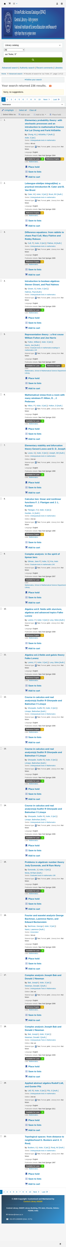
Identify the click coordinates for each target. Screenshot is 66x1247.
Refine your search (34, 80)
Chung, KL (32, 134)
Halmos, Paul (33, 292)
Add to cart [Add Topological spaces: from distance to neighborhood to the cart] (32, 1184)
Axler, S (30, 138)
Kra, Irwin (54, 561)
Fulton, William (34, 342)
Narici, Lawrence (35, 929)
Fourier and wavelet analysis (44, 918)
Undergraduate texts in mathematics (43, 140)
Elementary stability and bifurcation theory (45, 447)
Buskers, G (32, 1147)
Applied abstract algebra (44, 1085)
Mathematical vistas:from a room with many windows (45, 398)
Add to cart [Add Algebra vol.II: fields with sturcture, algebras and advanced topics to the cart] (32, 648)
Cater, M (31, 194)
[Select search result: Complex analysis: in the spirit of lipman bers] (1, 553)
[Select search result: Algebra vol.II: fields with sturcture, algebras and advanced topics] (1, 608)
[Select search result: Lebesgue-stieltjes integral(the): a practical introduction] (1, 183)
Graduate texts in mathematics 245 (42, 564)
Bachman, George (35, 926)
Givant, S (31, 289)
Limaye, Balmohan (35, 711)
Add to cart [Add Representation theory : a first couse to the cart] (32, 388)
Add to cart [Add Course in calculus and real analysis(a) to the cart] (32, 742)
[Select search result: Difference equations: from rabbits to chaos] (1, 232)
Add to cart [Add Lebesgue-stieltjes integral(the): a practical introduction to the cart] (32, 225)
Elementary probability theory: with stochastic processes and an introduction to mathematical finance (44, 125)
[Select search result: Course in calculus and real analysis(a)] (1, 697)
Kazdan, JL (32, 513)
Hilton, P (31, 406)
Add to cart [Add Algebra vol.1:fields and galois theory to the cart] (32, 690)
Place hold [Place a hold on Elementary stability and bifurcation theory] (32, 482)
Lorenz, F (32, 620)
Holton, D (55, 406)
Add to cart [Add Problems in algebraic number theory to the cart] (32, 909)
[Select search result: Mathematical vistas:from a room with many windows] (1, 394)
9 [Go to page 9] (34, 99)
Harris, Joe (32, 345)
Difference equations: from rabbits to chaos (44, 235)
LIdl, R (30, 1091)
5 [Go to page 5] (19, 99)
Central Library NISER (5, 4)
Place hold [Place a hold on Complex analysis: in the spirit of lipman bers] (32, 592)
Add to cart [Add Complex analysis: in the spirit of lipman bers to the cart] (32, 602)
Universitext (34, 932)
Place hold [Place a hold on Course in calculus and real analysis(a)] (32, 789)
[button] (9, 3)
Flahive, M (54, 243)
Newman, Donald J (35, 986)
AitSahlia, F (46, 134)
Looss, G (31, 453)
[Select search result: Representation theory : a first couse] (1, 334)
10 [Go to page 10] (39, 99)
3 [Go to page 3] (11, 99)
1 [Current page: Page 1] (3, 99)
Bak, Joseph (33, 983)
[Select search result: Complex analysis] (1, 975)
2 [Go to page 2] (7, 99)
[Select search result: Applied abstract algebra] (1, 1082)
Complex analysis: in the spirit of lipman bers (42, 556)
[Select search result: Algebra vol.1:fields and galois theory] (1, 654)
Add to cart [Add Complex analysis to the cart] (32, 1020)
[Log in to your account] (57, 3)
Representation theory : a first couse (44, 336)
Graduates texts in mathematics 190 (42, 875)
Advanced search (10, 68)
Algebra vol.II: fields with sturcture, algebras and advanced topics (44, 612)
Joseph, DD (57, 453)
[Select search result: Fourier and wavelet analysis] (1, 915)
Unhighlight (8, 110)
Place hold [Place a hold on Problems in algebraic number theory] (32, 899)
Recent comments (44, 68)
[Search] (33, 59)
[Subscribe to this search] (50, 85)
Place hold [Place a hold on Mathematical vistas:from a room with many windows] (32, 429)
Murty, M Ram (33, 873)
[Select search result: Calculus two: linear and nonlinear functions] (1, 498)
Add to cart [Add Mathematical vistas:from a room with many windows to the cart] (32, 439)
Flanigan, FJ (33, 510)
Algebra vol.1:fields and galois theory (44, 657)
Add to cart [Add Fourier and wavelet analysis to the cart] (32, 968)
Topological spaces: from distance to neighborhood (44, 1140)
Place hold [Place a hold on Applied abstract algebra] (32, 1120)
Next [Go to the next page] (46, 99)
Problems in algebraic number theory (44, 864)
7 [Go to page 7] (27, 99)
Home (3, 74)
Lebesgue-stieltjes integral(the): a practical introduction (44, 186)
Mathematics (33, 162)
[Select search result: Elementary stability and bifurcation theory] (1, 445)
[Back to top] (58, 1239)
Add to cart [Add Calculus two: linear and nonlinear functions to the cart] (32, 547)
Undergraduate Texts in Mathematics (43, 988)
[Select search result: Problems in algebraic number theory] (1, 861)
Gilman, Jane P (34, 561)
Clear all (32, 110)
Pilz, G (52, 1091)
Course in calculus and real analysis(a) (43, 700)
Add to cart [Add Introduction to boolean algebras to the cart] (32, 328)
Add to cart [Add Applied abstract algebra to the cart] (32, 1130)
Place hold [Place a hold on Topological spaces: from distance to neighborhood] (32, 1174)
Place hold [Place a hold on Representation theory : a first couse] (32, 378)
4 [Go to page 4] (15, 99)
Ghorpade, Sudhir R (36, 708)
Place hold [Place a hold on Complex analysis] (32, 1066)
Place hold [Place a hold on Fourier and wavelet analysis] (32, 958)
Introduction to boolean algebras (42, 283)
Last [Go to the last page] (56, 99)
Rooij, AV (57, 1147)
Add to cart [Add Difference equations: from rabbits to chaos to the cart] (32, 274)
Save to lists (33, 171)
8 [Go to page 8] (31, 99)
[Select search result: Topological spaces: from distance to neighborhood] (1, 1136)
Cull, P (30, 243)
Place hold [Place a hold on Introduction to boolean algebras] (32, 318)
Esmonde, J (33, 870)
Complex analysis (43, 977)
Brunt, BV (56, 194)
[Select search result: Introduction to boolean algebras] (1, 281)
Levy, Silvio (57, 620)
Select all (23, 110)
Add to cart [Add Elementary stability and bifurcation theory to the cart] (32, 492)
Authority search (27, 68)
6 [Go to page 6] (23, 99)
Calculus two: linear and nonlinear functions (43, 502)
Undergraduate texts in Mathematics (43, 714)
